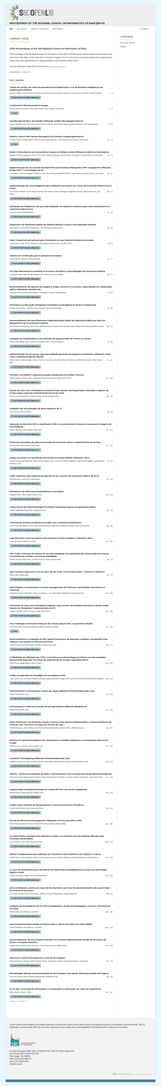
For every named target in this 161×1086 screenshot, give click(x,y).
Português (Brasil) (127, 43)
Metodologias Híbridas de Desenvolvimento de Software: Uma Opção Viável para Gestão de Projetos (59, 973)
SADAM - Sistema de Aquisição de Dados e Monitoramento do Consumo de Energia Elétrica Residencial (61, 774)
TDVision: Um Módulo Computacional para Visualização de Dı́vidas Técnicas (47, 375)
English (123, 47)
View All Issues (17, 1001)
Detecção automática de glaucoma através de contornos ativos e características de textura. (55, 442)
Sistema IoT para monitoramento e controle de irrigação (37, 958)
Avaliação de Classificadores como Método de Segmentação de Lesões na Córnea (50, 338)
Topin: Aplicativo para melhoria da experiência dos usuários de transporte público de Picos (54, 476)
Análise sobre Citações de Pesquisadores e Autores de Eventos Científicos (47, 805)
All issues (22, 29)
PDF (15, 113)
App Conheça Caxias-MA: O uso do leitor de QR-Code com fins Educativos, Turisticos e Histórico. (57, 572)
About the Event (40, 29)
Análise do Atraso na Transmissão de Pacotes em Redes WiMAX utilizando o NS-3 (50, 458)
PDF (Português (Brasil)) (26, 98)
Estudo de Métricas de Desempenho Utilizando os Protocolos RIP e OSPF (46, 820)
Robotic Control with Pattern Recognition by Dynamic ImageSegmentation (47, 136)
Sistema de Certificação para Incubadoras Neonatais (35, 256)
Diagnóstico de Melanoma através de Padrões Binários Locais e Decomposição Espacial (53, 224)
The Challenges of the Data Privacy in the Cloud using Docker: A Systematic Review (51, 623)
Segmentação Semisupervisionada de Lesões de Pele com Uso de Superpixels (48, 789)
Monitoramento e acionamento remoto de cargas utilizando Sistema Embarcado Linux (52, 691)
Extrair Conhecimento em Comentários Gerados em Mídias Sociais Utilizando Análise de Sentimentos (59, 152)
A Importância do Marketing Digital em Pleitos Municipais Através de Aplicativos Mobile (52, 507)
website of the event (57, 66)
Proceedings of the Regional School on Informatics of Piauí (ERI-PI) (57, 23)
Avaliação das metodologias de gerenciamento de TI (36, 408)
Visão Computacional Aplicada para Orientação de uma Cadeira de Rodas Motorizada (51, 240)
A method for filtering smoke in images (29, 105)
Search (145, 29)
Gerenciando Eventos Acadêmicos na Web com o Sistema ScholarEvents (45, 522)
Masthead (58, 29)
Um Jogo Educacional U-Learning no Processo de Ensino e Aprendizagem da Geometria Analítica (57, 271)
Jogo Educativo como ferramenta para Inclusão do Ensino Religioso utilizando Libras (51, 538)
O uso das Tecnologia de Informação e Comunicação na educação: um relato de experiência (55, 989)
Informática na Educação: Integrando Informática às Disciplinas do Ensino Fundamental (53, 305)
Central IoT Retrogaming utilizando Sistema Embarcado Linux (40, 758)
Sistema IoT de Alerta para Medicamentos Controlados (37, 491)
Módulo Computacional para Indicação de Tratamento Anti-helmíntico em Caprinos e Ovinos (55, 854)
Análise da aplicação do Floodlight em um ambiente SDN (37, 675)
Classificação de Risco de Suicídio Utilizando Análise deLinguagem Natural (46, 121)
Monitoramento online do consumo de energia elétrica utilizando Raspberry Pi (48, 706)
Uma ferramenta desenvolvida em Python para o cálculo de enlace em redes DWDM (51, 924)
